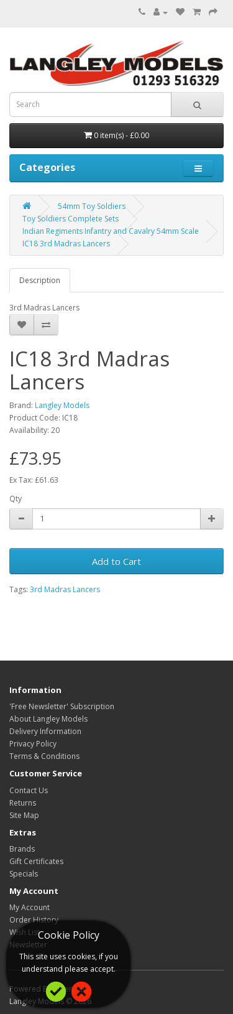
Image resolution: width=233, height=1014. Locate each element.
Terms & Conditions (44, 756)
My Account (29, 907)
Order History (33, 919)
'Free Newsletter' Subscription (61, 706)
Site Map (24, 815)
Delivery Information (45, 731)
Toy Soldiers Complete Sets (70, 218)
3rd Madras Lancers (65, 589)
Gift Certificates (36, 861)
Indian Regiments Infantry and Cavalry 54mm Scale (110, 231)
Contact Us (28, 790)
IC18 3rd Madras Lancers (66, 243)
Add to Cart (116, 561)
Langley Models (62, 405)
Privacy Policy (33, 743)
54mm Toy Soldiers (92, 206)
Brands (22, 849)
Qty (15, 498)
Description (39, 280)
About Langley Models (48, 719)
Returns (22, 803)
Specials (23, 873)
